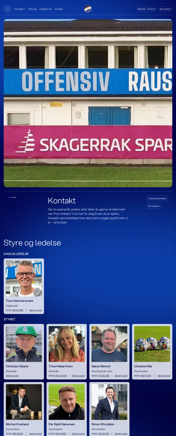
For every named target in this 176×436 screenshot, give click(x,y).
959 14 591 (146, 375)
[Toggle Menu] (7, 9)
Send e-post (35, 310)
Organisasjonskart (157, 198)
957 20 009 (61, 375)
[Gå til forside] (88, 8)
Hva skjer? (19, 9)
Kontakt (59, 9)
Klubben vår (45, 9)
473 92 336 (103, 375)
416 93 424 (103, 433)
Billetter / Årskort (146, 9)
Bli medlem (165, 9)
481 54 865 (60, 433)
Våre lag (32, 9)
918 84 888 (17, 310)
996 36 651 (17, 433)
